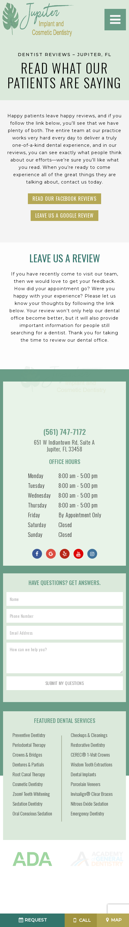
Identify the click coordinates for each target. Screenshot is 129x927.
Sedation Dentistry (28, 803)
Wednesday (39, 495)
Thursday (37, 505)
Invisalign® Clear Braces (91, 793)
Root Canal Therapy (29, 774)
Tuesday (36, 485)
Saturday (37, 525)
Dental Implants (83, 774)
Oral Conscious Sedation (32, 813)
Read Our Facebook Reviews (64, 198)
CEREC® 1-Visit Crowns (90, 754)
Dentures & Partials (28, 764)
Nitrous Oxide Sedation (89, 803)
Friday (34, 515)
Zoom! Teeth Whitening (31, 793)
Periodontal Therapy (29, 744)
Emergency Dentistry (87, 813)
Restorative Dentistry (88, 744)
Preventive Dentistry (29, 734)
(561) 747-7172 (64, 431)
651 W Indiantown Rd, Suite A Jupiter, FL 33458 (64, 445)
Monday (36, 476)
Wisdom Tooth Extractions (91, 764)
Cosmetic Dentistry (28, 784)
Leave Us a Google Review (64, 215)
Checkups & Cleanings (89, 734)
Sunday (35, 534)
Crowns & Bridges (27, 754)
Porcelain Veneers (85, 784)
